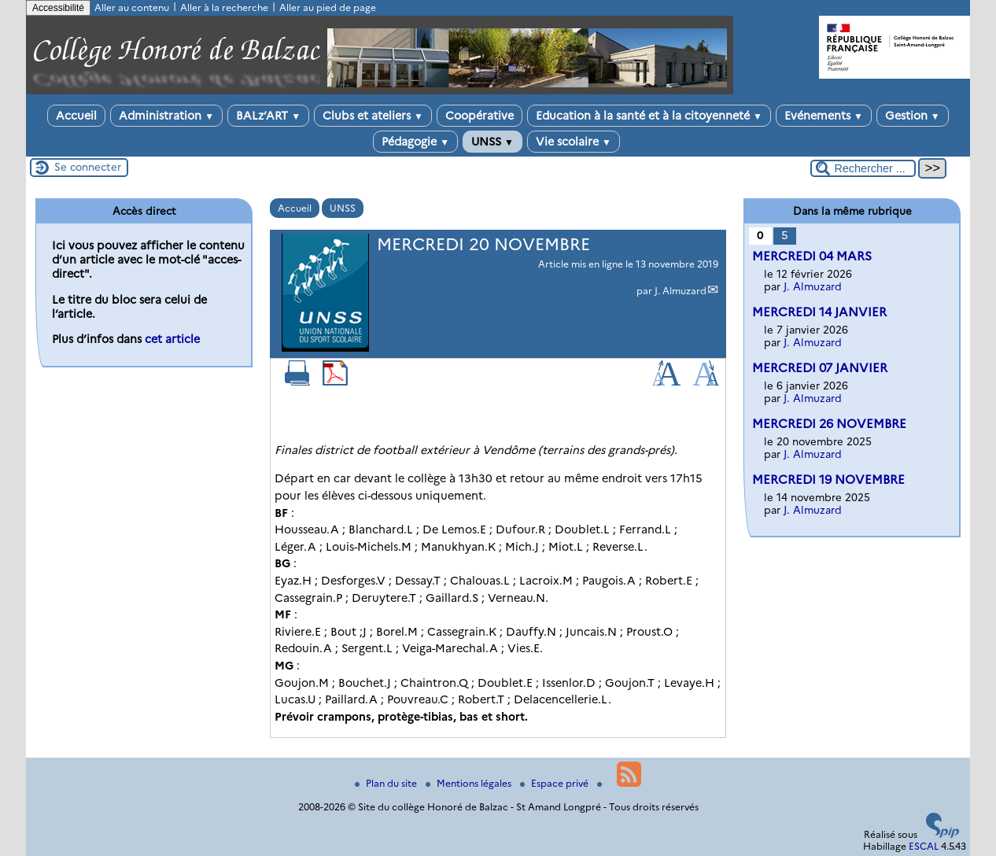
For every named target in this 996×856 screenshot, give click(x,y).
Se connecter (87, 166)
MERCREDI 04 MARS (812, 256)
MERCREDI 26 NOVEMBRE (829, 423)
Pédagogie (415, 142)
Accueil (76, 116)
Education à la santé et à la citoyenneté (649, 116)
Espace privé (555, 783)
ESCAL (924, 846)
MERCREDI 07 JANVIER (819, 367)
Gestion (912, 116)
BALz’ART (268, 116)
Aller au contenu (131, 7)
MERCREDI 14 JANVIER (819, 311)
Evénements (823, 116)
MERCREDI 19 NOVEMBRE (828, 479)
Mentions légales (470, 783)
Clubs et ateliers (373, 116)
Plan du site (387, 783)
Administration (166, 116)
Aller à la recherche (224, 7)
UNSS (492, 142)
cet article (172, 339)
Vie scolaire (573, 142)
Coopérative (479, 116)
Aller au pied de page (327, 7)
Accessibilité (58, 7)
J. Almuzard (680, 291)
